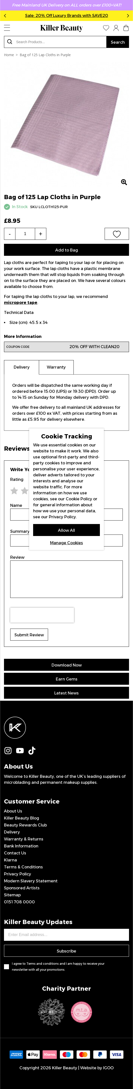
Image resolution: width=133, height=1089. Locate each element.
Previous (6, 16)
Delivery (12, 832)
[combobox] (55, 42)
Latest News (66, 693)
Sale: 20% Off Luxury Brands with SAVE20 (66, 15)
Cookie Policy (79, 499)
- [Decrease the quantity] (10, 233)
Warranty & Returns (23, 839)
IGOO (108, 1068)
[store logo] (61, 28)
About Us (13, 811)
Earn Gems (66, 679)
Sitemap (12, 895)
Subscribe (66, 951)
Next (127, 16)
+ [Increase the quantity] (40, 233)
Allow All (66, 530)
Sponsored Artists (22, 888)
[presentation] (42, 615)
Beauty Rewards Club (25, 825)
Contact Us (15, 853)
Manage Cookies (66, 543)
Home (9, 54)
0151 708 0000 (19, 902)
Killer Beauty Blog (21, 818)
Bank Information (21, 846)
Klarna (10, 860)
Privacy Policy (17, 874)
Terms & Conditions (23, 867)
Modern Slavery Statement (31, 881)
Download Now (67, 665)
